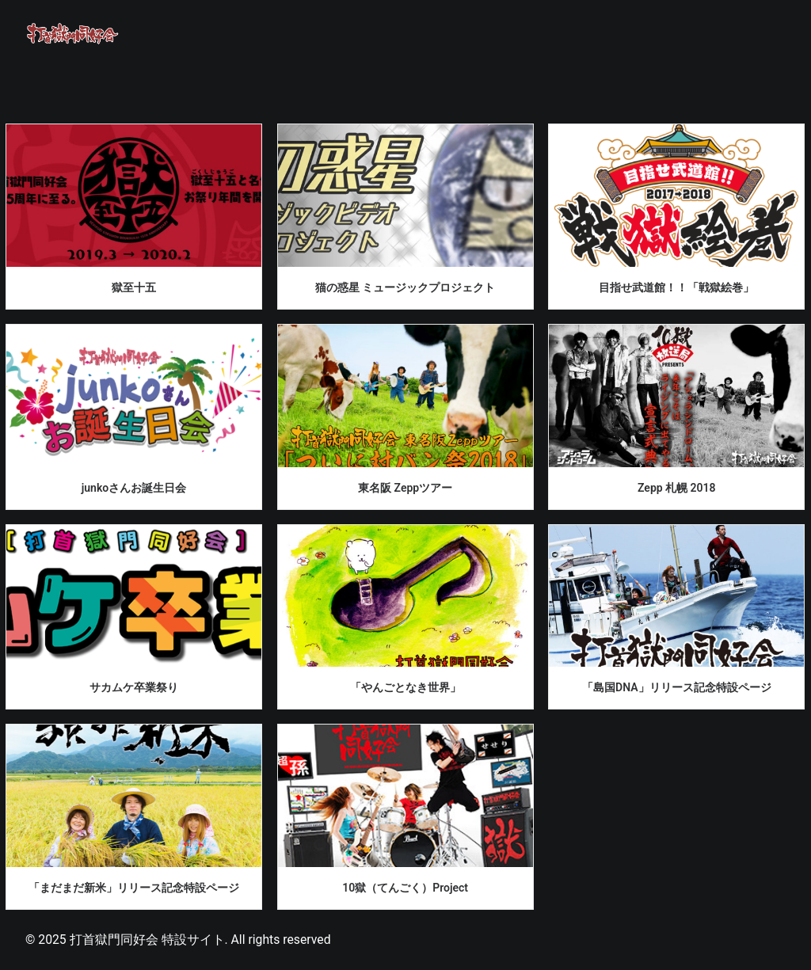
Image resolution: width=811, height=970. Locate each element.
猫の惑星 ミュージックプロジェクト (405, 287)
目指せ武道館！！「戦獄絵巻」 (676, 287)
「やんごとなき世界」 (405, 687)
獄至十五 (134, 287)
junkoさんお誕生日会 (134, 487)
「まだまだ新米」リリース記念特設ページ (134, 887)
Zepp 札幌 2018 (677, 487)
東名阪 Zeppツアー (405, 487)
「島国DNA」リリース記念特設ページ (676, 687)
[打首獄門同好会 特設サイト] (72, 33)
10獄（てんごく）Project (405, 887)
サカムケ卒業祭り (133, 687)
